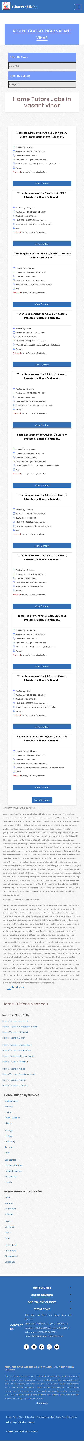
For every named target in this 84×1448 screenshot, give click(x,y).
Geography (10, 1176)
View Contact (42, 183)
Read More (18, 987)
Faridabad (10, 1208)
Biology (8, 1130)
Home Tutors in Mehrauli (15, 1032)
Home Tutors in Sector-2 (15, 1021)
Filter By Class (19, 57)
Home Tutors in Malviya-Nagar (18, 1056)
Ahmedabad (11, 1256)
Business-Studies (13, 1165)
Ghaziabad (10, 1250)
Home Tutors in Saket (13, 1037)
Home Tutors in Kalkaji (14, 1079)
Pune (7, 1238)
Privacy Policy (11, 1417)
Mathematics (11, 1101)
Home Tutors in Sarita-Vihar (17, 1050)
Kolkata (9, 1214)
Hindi (7, 1152)
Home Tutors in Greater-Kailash (18, 1074)
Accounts (9, 1147)
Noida (8, 1221)
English (8, 1112)
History (8, 1123)
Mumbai (9, 1203)
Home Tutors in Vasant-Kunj (17, 1044)
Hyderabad (10, 1245)
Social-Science (12, 1117)
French (8, 1182)
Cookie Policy (61, 1417)
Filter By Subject (20, 75)
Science (9, 1106)
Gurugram (10, 1226)
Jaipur (8, 1232)
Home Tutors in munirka (14, 1085)
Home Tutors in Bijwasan (15, 1061)
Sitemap (31, 1422)
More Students (42, 800)
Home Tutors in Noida (13, 1068)
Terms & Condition (26, 1417)
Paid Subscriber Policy (45, 1417)
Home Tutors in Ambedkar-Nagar (19, 1026)
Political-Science (13, 1170)
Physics (8, 1136)
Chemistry (10, 1141)
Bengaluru (10, 1261)
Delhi (7, 1197)
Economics (10, 1159)
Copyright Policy (19, 1422)
